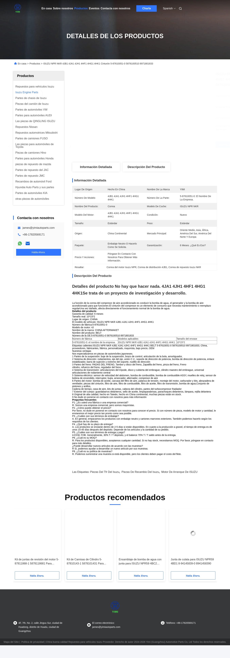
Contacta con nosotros (115, 8)
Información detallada (96, 167)
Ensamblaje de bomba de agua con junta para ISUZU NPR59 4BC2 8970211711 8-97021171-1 (140, 568)
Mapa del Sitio (11, 647)
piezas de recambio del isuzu (140, 477)
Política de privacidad (32, 647)
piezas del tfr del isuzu (104, 477)
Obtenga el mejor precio (162, 144)
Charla (146, 8)
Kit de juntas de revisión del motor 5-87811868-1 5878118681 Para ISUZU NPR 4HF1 (37, 568)
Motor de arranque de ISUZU (179, 477)
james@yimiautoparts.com (39, 227)
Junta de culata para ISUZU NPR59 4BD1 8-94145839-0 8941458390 (192, 567)
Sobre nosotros (63, 8)
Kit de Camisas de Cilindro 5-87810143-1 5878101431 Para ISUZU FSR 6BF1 (85, 568)
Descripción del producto (146, 167)
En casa (46, 8)
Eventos (94, 8)
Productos (81, 8)
